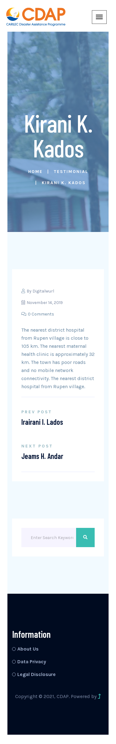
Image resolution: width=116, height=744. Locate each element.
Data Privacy (31, 662)
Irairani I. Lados (42, 421)
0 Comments (37, 314)
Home (35, 171)
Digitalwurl (43, 291)
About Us (28, 649)
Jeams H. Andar (42, 455)
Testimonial (71, 171)
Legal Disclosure (36, 674)
